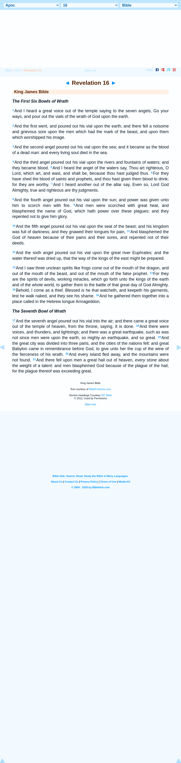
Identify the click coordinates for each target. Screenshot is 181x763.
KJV (18, 70)
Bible (8, 70)
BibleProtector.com (100, 389)
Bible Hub (90, 404)
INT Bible (106, 395)
